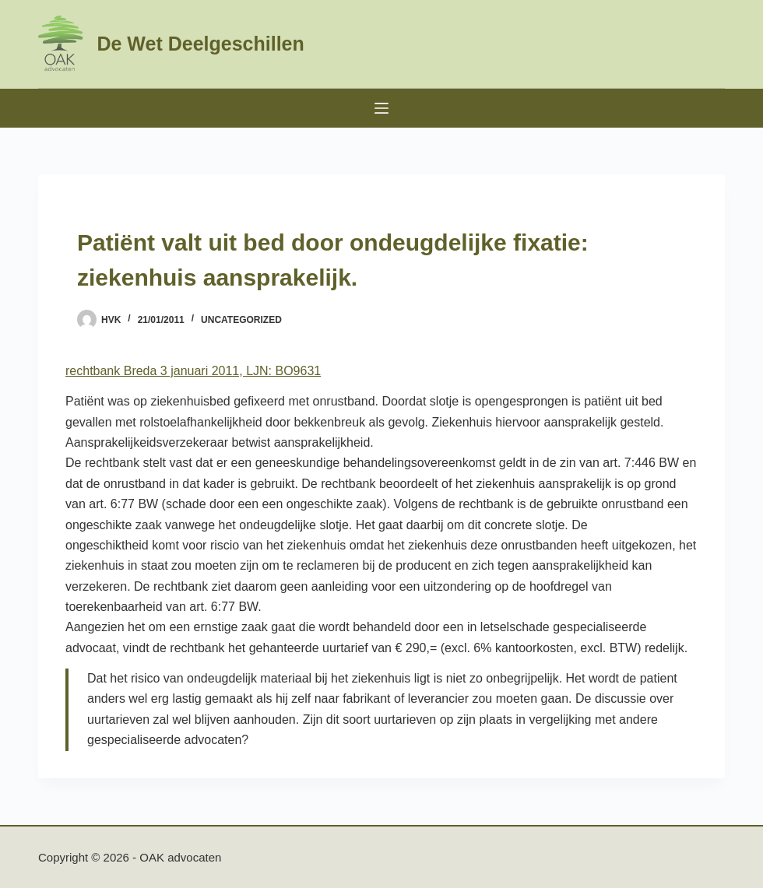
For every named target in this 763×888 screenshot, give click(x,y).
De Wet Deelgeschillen (200, 43)
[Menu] (381, 108)
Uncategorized (241, 319)
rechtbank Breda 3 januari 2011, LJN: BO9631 (193, 370)
